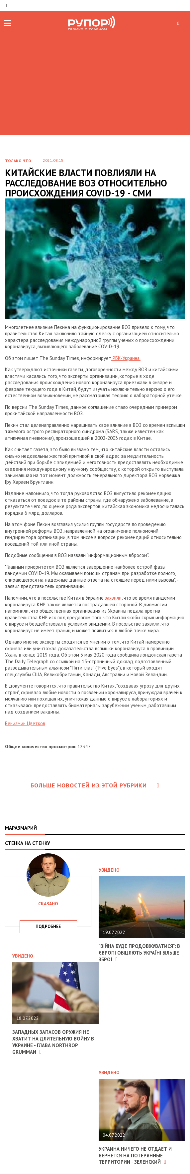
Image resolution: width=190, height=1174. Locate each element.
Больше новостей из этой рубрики (95, 785)
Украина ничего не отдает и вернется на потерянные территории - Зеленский (135, 1154)
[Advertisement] (95, 82)
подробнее (48, 926)
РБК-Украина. (126, 358)
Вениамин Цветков (25, 723)
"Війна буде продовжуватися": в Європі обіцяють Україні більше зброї (140, 952)
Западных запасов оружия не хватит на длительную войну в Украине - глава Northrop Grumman (53, 1041)
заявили (113, 598)
